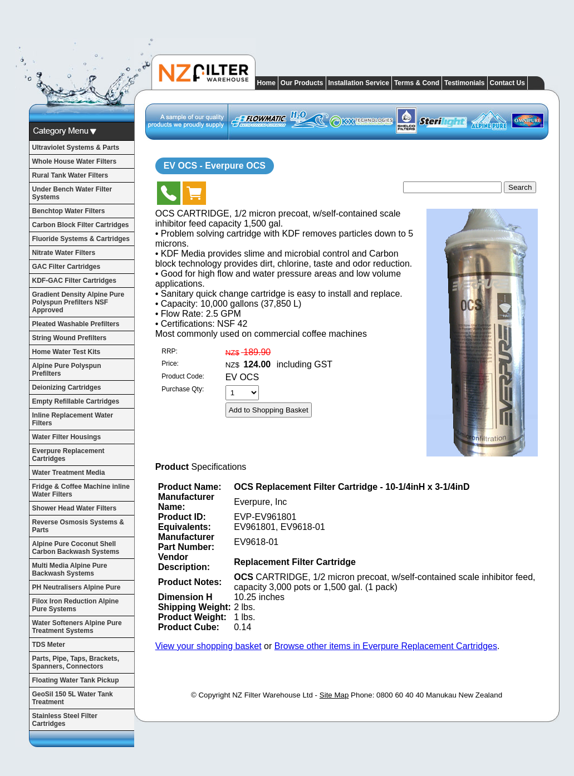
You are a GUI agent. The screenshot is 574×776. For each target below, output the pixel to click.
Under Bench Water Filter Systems (72, 193)
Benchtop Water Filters (68, 211)
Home (266, 83)
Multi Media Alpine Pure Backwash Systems (69, 569)
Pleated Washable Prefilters (76, 324)
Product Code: (182, 376)
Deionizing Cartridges (66, 387)
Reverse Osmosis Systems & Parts (78, 526)
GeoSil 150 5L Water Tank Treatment (72, 698)
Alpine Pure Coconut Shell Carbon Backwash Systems (76, 548)
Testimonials (464, 83)
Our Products (302, 83)
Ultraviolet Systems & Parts (76, 147)
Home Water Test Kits (66, 352)
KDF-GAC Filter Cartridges (74, 280)
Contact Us (507, 83)
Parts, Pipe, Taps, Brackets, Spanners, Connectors (76, 662)
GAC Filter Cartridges (66, 267)
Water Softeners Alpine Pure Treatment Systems (77, 627)
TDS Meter (48, 645)
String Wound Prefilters (69, 338)
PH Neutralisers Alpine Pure (76, 587)
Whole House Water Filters (74, 161)
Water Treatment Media (68, 473)
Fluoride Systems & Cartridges (81, 239)
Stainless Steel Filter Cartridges (64, 720)
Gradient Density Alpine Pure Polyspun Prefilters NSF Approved (78, 302)
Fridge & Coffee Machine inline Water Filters (81, 490)
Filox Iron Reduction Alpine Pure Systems (75, 605)
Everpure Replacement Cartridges (68, 455)
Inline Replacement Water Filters (73, 419)
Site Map (334, 695)
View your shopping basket (208, 646)
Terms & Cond (416, 83)
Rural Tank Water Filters (70, 175)
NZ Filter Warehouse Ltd (272, 695)
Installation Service (358, 83)
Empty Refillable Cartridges (76, 401)
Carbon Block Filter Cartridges (80, 225)
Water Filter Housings (66, 437)
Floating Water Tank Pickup (75, 680)
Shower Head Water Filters (74, 508)
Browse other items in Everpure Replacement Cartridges (385, 646)
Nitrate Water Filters (64, 253)
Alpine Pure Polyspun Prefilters (66, 369)
